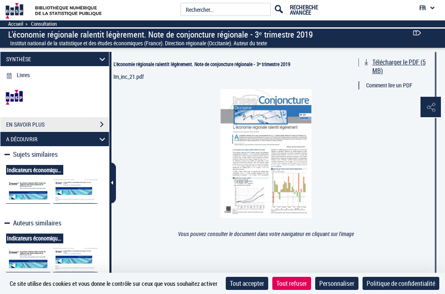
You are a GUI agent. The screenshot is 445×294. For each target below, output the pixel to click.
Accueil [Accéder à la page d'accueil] (15, 23)
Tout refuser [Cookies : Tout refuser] (291, 283)
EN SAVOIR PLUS (57, 124)
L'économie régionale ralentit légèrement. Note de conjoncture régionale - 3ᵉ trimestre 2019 (201, 64)
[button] (431, 107)
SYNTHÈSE (56, 59)
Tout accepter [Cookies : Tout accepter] (247, 283)
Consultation (44, 23)
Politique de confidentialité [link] (401, 283)
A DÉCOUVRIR (56, 139)
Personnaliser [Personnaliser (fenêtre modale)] (336, 283)
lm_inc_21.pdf (128, 76)
